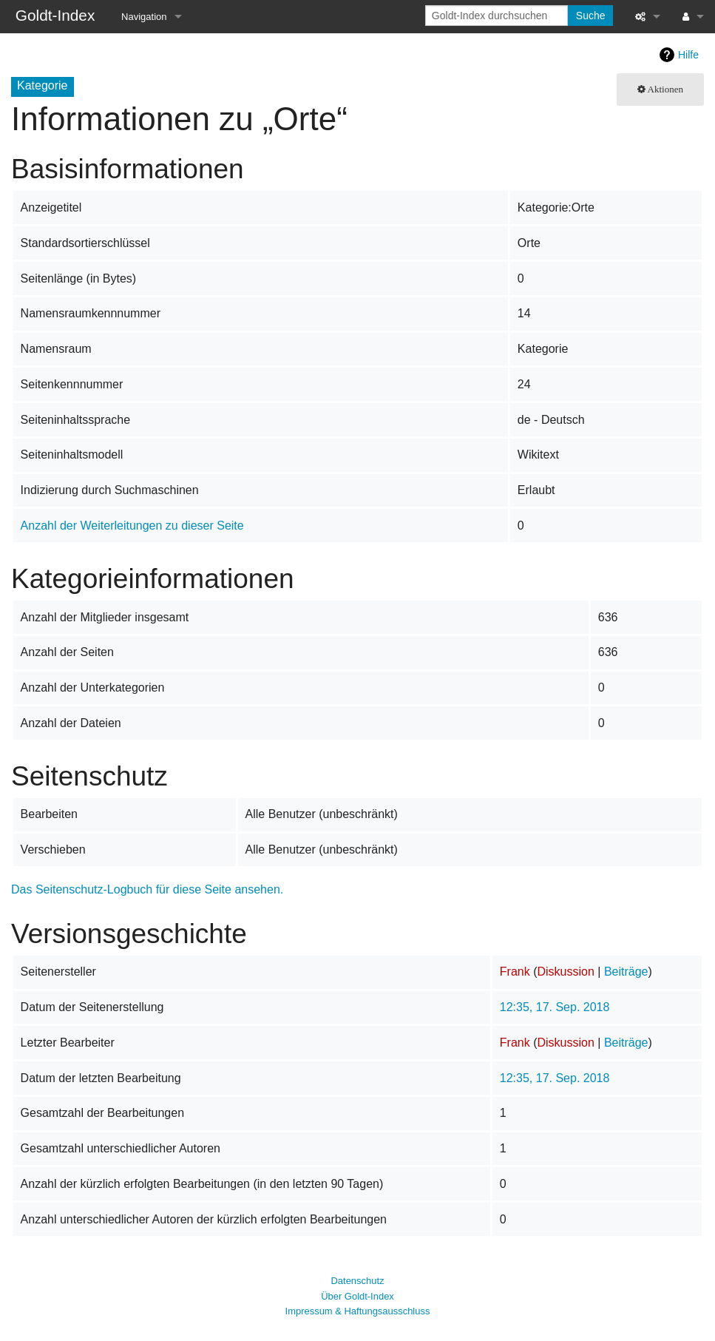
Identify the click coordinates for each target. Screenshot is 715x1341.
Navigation (143, 16)
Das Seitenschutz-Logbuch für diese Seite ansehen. (147, 889)
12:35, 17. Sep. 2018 (555, 1007)
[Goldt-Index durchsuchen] (496, 15)
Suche (591, 15)
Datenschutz (357, 1280)
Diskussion (565, 971)
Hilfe (688, 55)
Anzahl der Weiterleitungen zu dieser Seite (132, 525)
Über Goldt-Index (357, 1296)
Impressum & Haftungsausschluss (357, 1311)
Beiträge (626, 971)
